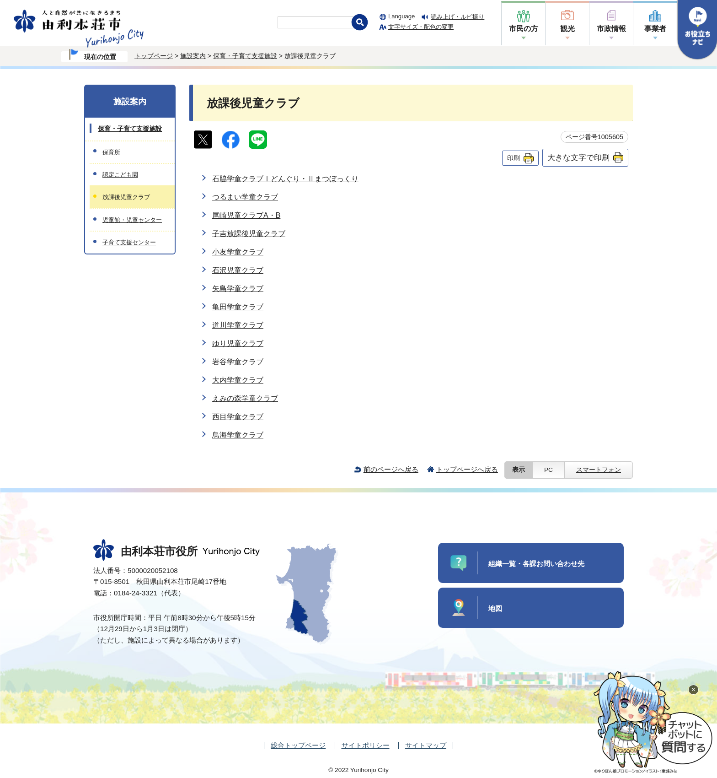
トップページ (153, 55)
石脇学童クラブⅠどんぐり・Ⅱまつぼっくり (285, 179)
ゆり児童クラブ (237, 343)
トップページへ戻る (467, 469)
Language (401, 16)
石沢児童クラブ (237, 270)
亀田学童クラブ (237, 307)
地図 (495, 608)
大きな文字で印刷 (578, 157)
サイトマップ (425, 745)
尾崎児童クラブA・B (246, 215)
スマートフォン (598, 469)
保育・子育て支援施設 (245, 55)
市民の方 (523, 28)
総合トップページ (298, 745)
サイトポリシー (366, 745)
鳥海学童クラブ (237, 435)
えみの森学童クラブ (245, 398)
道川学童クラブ (237, 325)
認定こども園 (120, 174)
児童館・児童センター (132, 219)
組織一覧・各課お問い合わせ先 (536, 563)
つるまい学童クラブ (245, 197)
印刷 (513, 158)
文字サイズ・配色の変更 (421, 26)
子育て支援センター (129, 242)
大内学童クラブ (237, 380)
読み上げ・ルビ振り (457, 16)
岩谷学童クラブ (237, 362)
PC (548, 469)
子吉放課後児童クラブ (248, 234)
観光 (567, 28)
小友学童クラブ (237, 252)
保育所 (111, 152)
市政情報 (611, 28)
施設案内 (193, 55)
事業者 (655, 28)
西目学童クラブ (237, 417)
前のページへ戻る (391, 469)
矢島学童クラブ (237, 288)
